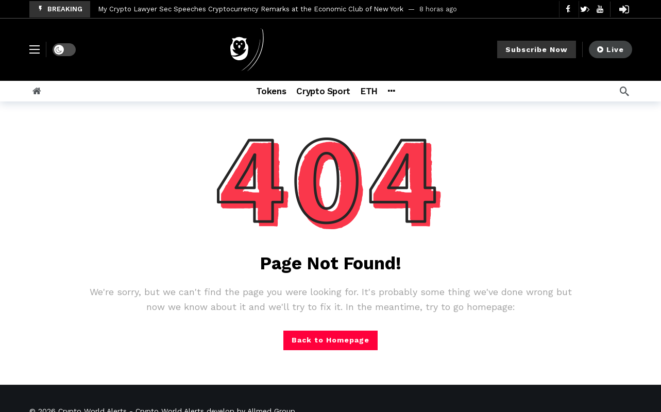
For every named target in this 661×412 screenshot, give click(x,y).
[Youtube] (600, 9)
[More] (391, 91)
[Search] (624, 91)
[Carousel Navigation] (578, 9)
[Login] (624, 9)
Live (610, 49)
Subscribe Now (536, 49)
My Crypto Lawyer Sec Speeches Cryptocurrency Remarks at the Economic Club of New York (250, 9)
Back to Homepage (330, 340)
